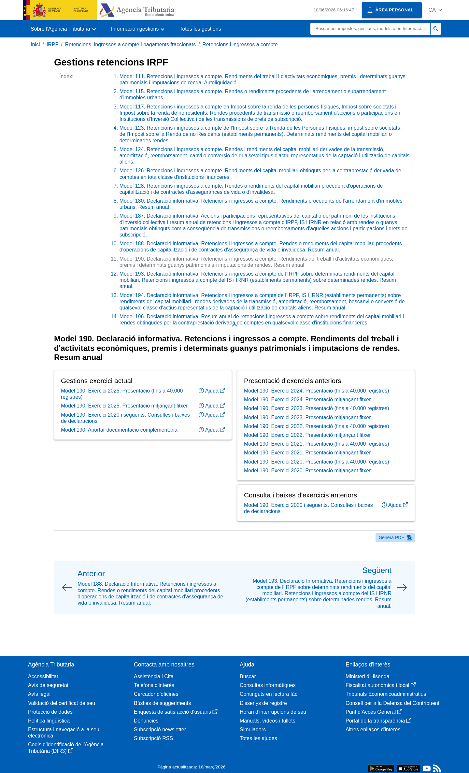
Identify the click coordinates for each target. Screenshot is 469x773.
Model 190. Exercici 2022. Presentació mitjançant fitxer (307, 445)
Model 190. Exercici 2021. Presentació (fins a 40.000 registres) (316, 454)
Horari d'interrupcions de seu (273, 712)
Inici (35, 44)
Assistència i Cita (154, 676)
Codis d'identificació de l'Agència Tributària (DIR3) (66, 747)
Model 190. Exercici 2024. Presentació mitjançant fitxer (307, 410)
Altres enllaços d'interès (373, 729)
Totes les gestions (200, 29)
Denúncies (146, 720)
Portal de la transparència (378, 720)
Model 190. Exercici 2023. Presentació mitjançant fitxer (307, 427)
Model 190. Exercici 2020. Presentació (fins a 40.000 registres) (316, 472)
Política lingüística (49, 720)
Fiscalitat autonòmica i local (381, 685)
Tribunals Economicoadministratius (386, 694)
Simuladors (253, 729)
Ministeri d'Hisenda (368, 676)
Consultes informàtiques (268, 685)
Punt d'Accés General (374, 712)
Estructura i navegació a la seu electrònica (63, 732)
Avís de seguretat (48, 685)
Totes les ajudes (258, 738)
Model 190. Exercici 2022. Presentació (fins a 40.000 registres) (316, 436)
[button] (435, 10)
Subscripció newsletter (160, 729)
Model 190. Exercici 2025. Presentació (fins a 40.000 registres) (122, 404)
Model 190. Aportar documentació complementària (119, 440)
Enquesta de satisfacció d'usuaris (176, 712)
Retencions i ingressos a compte (239, 44)
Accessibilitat (43, 676)
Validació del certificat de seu (61, 703)
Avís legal (39, 694)
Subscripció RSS (153, 738)
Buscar (248, 676)
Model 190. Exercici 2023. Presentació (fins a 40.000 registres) (316, 419)
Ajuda (212, 401)
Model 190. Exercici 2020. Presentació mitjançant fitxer (307, 481)
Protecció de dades (50, 712)
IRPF (52, 44)
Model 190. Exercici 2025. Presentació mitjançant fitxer (124, 416)
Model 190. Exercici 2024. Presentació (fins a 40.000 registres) (316, 401)
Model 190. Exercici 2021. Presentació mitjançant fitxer (307, 463)
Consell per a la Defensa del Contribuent (392, 703)
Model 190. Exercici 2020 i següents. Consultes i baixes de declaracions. (125, 428)
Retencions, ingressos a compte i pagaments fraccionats (130, 44)
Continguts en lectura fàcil (270, 694)
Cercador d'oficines (156, 694)
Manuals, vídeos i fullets (267, 720)
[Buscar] (370, 29)
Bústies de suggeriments (162, 703)
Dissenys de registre (263, 703)
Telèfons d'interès (154, 685)
